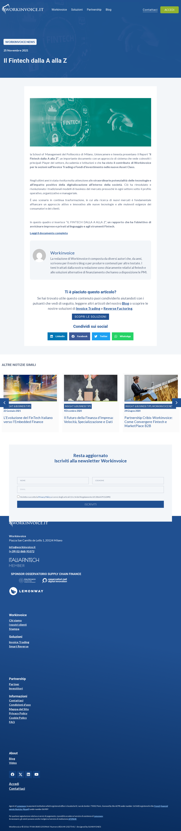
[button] (57, 336)
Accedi (14, 784)
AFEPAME (72, 819)
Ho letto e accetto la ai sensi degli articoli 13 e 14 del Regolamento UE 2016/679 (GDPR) (65, 497)
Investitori (16, 688)
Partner (14, 684)
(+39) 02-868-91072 (21, 551)
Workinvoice (59, 9)
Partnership (94, 9)
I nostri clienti (18, 624)
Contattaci (16, 700)
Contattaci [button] (150, 10)
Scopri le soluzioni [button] (90, 316)
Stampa (14, 628)
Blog (108, 9)
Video (13, 762)
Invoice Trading (19, 642)
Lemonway (21, 806)
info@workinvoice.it (22, 547)
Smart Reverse (18, 646)
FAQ (12, 722)
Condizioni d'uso (20, 704)
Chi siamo (15, 620)
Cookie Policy (18, 717)
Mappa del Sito (19, 709)
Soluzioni (77, 9)
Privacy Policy (44, 497)
